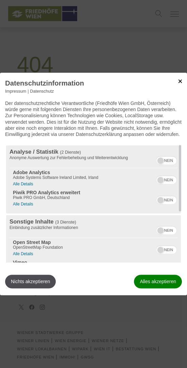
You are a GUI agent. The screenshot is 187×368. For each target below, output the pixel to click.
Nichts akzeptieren (30, 282)
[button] (160, 161)
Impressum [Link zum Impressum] (15, 91)
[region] (93, 204)
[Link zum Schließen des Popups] (180, 81)
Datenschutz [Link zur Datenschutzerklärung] (42, 91)
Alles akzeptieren (158, 282)
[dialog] (93, 184)
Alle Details (23, 183)
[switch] (166, 160)
